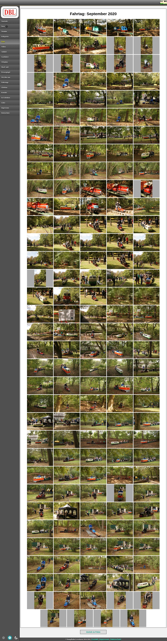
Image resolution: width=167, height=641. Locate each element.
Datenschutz (115, 639)
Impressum (104, 639)
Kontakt (94, 639)
